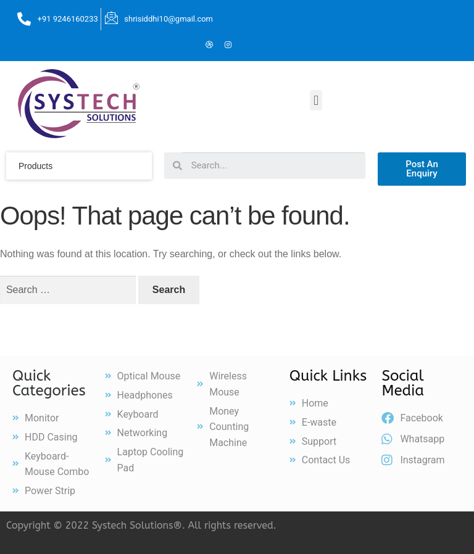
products (35, 166)
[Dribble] (209, 45)
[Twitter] (172, 45)
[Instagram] (227, 45)
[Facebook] (153, 45)
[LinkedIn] (190, 45)
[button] (316, 100)
